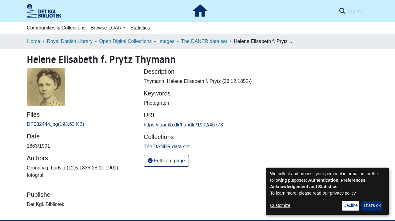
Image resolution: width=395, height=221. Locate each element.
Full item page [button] (166, 160)
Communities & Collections (56, 27)
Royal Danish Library (70, 41)
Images (166, 41)
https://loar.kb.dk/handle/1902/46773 (183, 124)
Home (33, 41)
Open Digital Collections (125, 41)
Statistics (140, 27)
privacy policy (343, 193)
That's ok (372, 205)
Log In (354, 11)
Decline (350, 205)
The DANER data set (204, 41)
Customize (280, 205)
